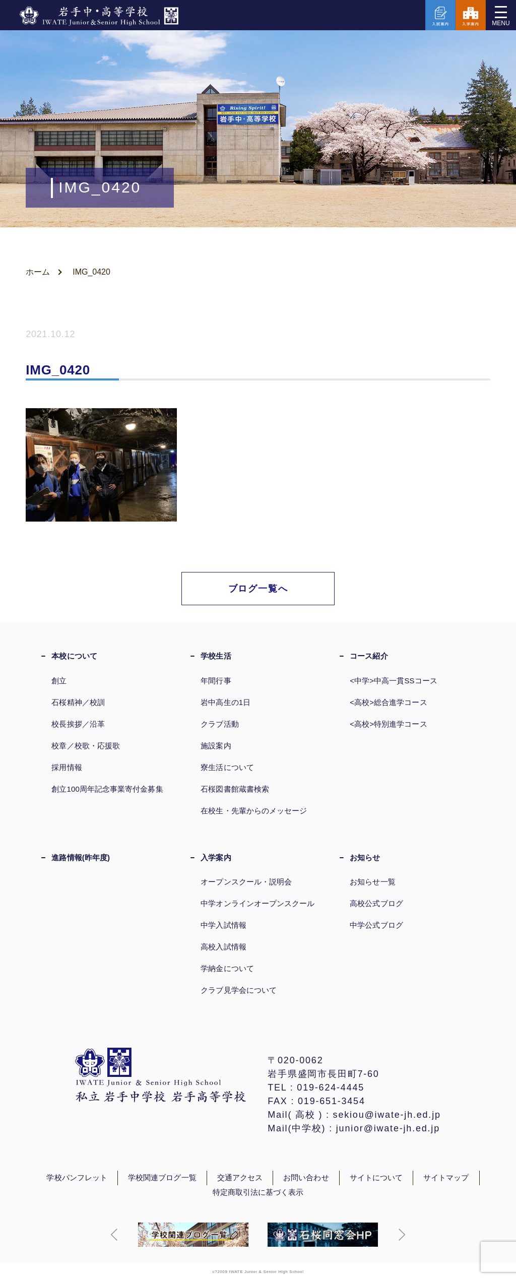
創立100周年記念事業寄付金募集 (107, 789)
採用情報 (66, 767)
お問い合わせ (306, 1178)
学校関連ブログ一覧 (162, 1178)
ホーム (38, 272)
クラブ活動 (219, 724)
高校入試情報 (223, 946)
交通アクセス (240, 1178)
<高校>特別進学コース (388, 724)
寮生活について (227, 767)
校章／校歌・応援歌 (85, 745)
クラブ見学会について (239, 990)
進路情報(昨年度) (80, 857)
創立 (59, 680)
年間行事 (216, 680)
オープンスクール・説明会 (246, 881)
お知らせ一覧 (372, 881)
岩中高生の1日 (225, 702)
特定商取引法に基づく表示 (258, 1192)
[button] (114, 1235)
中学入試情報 (223, 925)
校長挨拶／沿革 (78, 724)
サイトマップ (446, 1178)
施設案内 (216, 745)
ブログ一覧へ (258, 589)
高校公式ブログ (376, 903)
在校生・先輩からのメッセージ (254, 810)
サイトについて (376, 1178)
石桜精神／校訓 (78, 702)
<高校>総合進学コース (388, 702)
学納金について (227, 968)
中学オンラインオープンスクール (257, 903)
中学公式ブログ (376, 925)
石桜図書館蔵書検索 (235, 789)
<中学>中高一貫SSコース (393, 680)
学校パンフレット (76, 1178)
